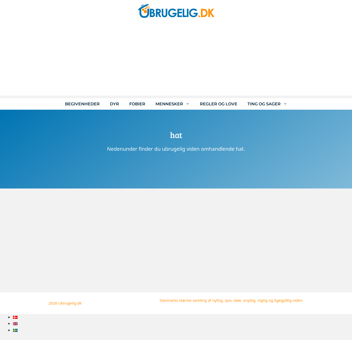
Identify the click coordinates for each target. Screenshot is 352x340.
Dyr (114, 104)
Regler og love (218, 104)
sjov (228, 300)
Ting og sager (269, 104)
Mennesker (175, 104)
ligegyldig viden (288, 300)
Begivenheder (82, 104)
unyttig (249, 300)
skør (237, 300)
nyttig (217, 300)
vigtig (262, 300)
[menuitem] (15, 317)
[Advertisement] (176, 60)
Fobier (137, 104)
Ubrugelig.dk (70, 303)
